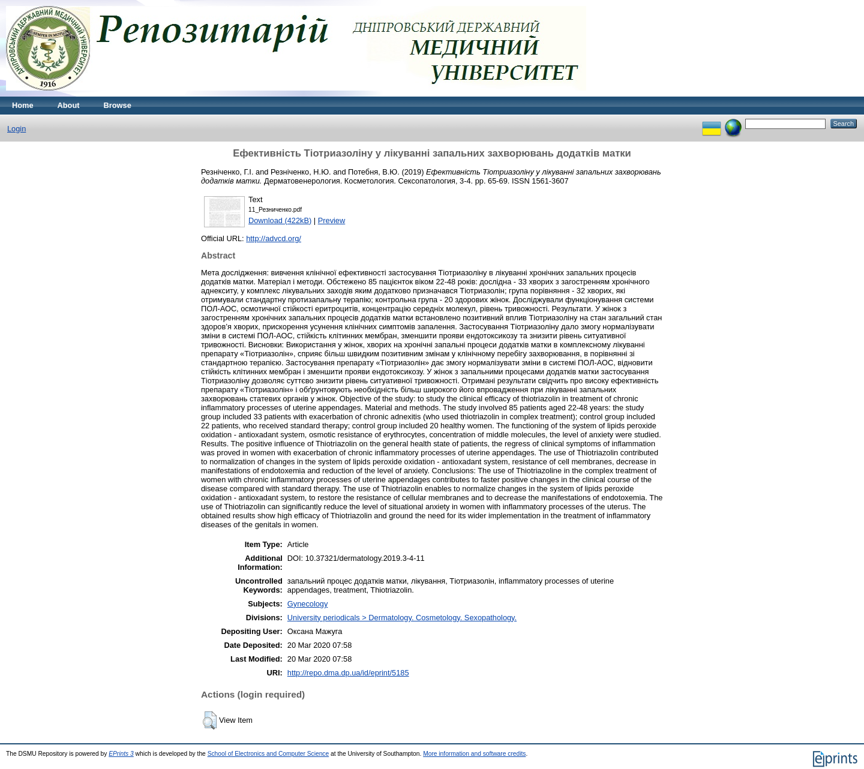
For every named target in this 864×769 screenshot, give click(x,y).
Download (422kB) (279, 220)
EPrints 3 (121, 753)
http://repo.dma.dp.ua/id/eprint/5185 (348, 672)
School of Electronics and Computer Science (268, 753)
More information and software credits (474, 753)
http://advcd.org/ (273, 238)
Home (23, 105)
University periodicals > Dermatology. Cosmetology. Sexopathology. (402, 617)
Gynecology (307, 603)
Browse (117, 105)
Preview (332, 220)
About (69, 105)
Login (16, 128)
